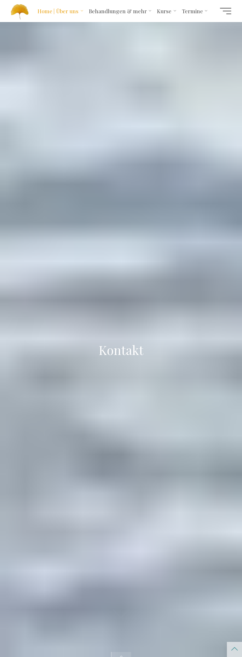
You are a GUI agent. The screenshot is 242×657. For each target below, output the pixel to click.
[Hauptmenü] (225, 11)
